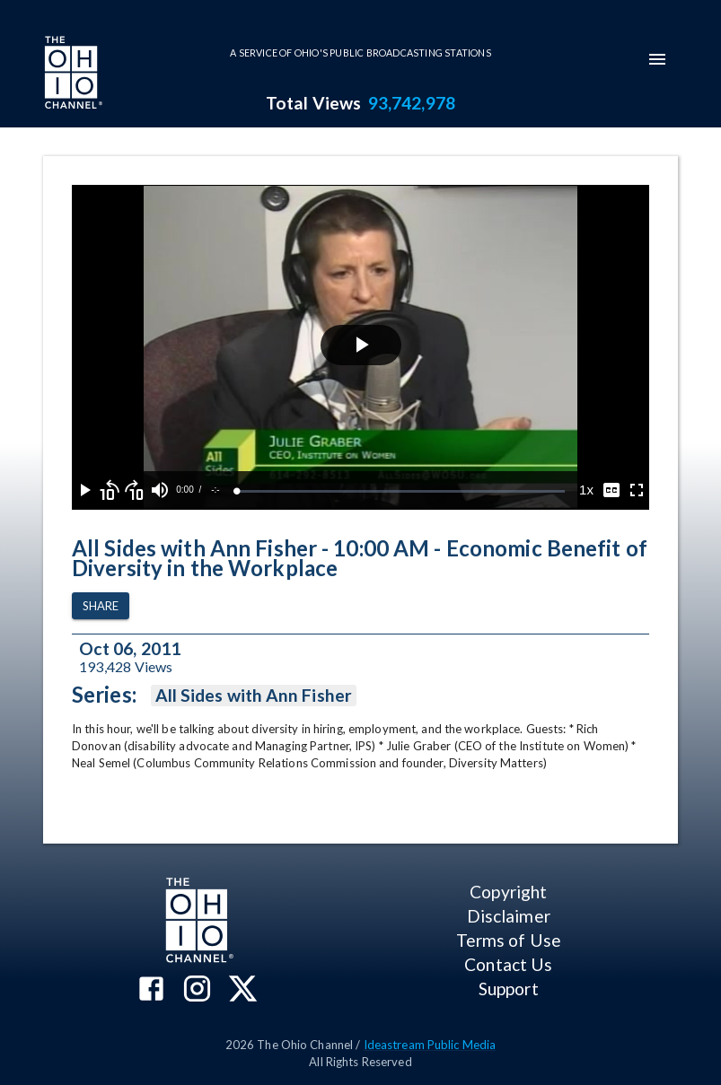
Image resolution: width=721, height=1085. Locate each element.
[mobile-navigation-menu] (657, 59)
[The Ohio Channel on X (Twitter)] (243, 990)
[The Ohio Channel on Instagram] (197, 990)
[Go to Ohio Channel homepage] (72, 74)
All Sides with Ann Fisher (253, 695)
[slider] (401, 491)
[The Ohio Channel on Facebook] (151, 990)
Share (100, 606)
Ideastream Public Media (430, 1044)
